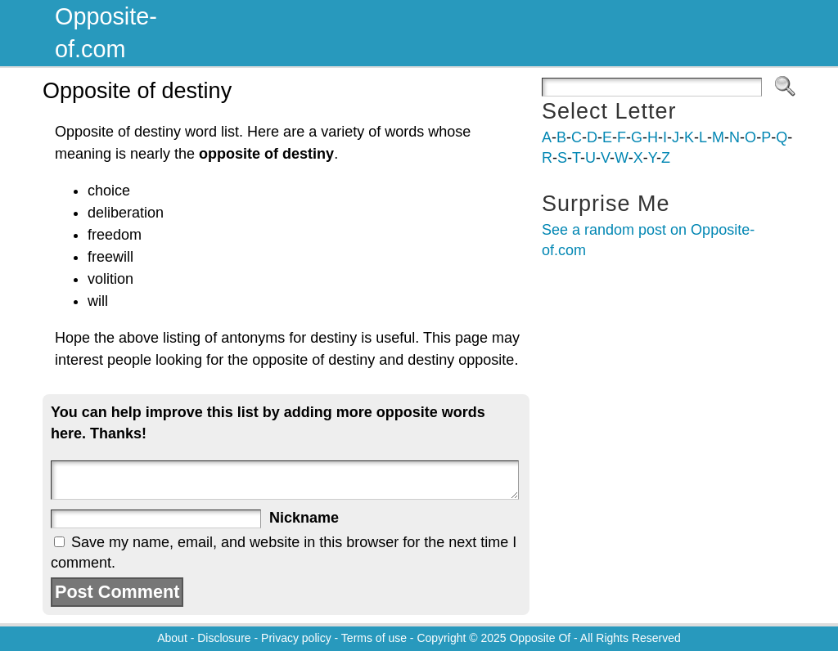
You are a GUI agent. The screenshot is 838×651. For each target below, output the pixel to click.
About (172, 637)
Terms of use (374, 637)
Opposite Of (539, 637)
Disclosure (223, 637)
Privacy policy (296, 637)
